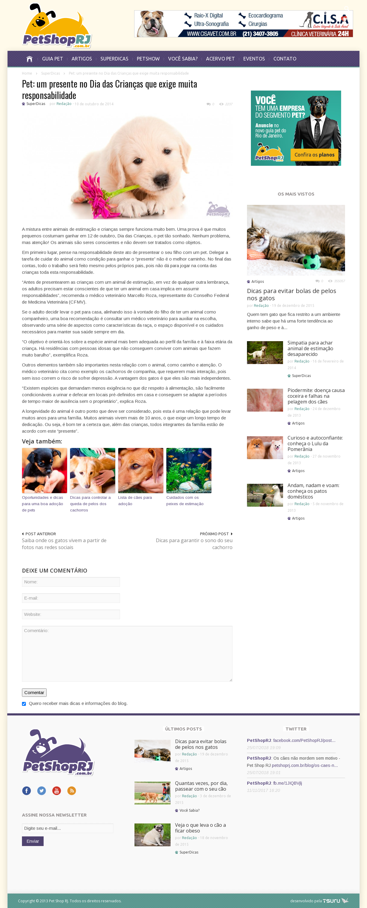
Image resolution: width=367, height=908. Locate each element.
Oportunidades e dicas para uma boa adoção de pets (42, 503)
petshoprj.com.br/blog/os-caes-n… (305, 765)
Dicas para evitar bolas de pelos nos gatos (291, 294)
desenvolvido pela (306, 900)
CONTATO (284, 58)
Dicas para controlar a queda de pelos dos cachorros (90, 503)
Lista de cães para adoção (135, 500)
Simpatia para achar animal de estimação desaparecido (310, 348)
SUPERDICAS (114, 58)
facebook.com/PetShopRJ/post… (304, 740)
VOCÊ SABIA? (183, 58)
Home (27, 73)
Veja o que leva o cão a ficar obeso (200, 828)
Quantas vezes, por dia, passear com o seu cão (201, 786)
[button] (347, 8)
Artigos (257, 281)
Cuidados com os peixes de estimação (185, 500)
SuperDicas (50, 73)
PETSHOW (148, 58)
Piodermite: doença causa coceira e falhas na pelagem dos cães (316, 396)
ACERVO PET (220, 58)
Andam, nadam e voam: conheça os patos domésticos (313, 491)
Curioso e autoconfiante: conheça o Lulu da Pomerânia (315, 443)
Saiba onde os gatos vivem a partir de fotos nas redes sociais (64, 544)
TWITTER (296, 728)
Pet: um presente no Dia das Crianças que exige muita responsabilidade (109, 89)
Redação (64, 104)
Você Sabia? (189, 810)
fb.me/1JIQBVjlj (287, 783)
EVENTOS (254, 58)
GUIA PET (52, 58)
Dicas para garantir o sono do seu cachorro (194, 544)
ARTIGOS (82, 58)
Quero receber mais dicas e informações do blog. (75, 703)
